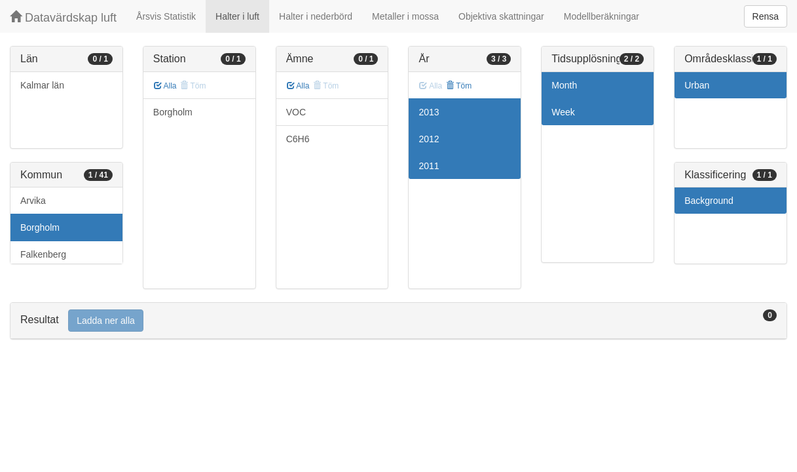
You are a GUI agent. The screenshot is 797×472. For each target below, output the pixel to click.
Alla (165, 85)
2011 (428, 166)
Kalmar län (42, 85)
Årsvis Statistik (166, 16)
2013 (428, 112)
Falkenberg (43, 254)
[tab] (398, 321)
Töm (459, 85)
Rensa (765, 16)
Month (564, 85)
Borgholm (40, 227)
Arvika (33, 200)
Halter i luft (237, 16)
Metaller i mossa (405, 16)
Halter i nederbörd (315, 16)
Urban (696, 85)
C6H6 (298, 139)
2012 (428, 139)
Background (708, 200)
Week (563, 112)
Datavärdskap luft (63, 17)
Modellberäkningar (601, 16)
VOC (296, 112)
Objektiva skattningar (501, 16)
